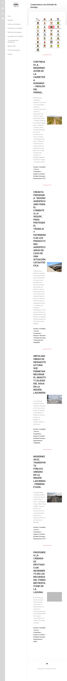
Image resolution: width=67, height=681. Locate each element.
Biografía (10, 20)
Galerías (10, 54)
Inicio (9, 16)
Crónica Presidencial (14, 50)
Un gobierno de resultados (15, 36)
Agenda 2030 (11, 46)
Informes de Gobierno (14, 24)
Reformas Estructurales (15, 32)
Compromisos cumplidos (15, 28)
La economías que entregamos (13, 41)
